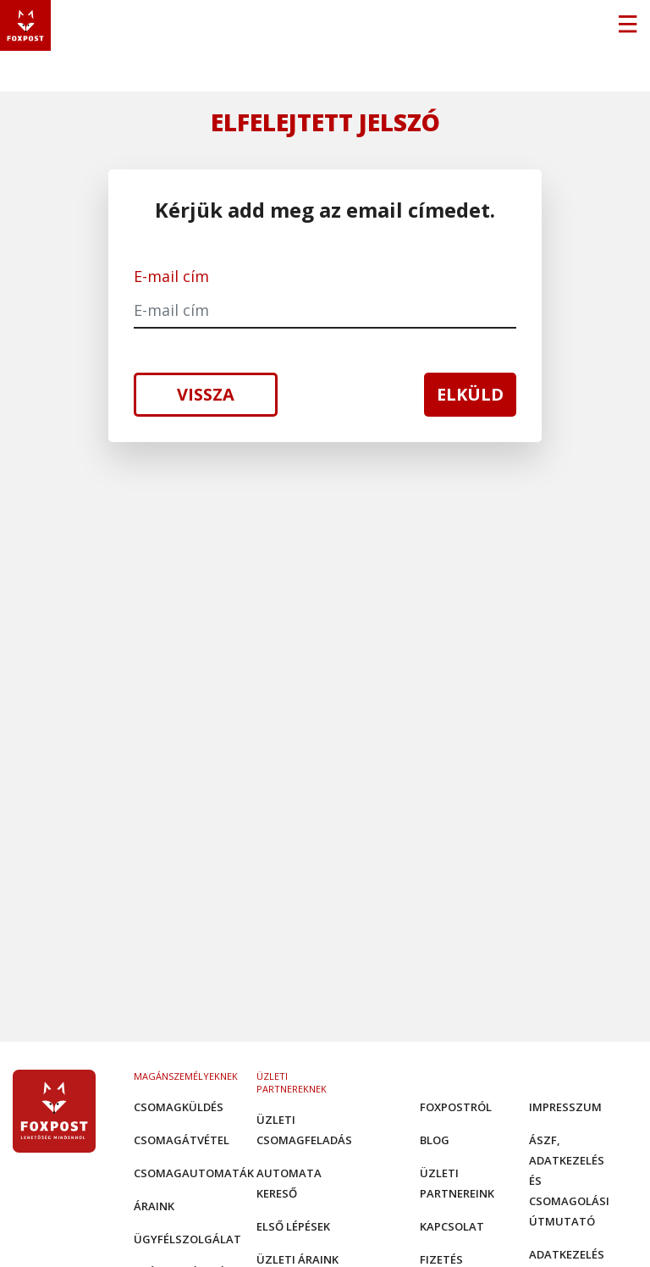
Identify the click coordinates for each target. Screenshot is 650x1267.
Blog (434, 1140)
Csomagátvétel (181, 1140)
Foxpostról (456, 1107)
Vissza (205, 394)
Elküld (470, 395)
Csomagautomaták (194, 1173)
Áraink (154, 1206)
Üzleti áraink (297, 1259)
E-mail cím (171, 276)
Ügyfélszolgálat (187, 1239)
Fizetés (441, 1259)
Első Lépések (293, 1226)
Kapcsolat (452, 1226)
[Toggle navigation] (627, 25)
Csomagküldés (178, 1107)
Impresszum (565, 1107)
